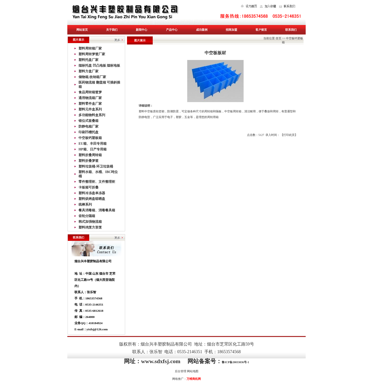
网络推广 (178, 379)
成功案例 (201, 29)
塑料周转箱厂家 (90, 48)
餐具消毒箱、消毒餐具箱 (97, 210)
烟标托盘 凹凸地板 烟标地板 (99, 65)
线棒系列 (85, 204)
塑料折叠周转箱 (90, 155)
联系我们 (291, 29)
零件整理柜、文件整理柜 (97, 181)
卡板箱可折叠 (88, 187)
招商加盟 (231, 29)
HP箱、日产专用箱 (92, 149)
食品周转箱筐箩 (90, 92)
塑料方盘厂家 (88, 71)
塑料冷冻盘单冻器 (92, 193)
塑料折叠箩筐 (88, 161)
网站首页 (82, 29)
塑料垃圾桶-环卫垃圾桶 (96, 166)
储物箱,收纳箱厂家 (92, 77)
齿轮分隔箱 (87, 216)
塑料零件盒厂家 (90, 103)
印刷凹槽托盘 (88, 132)
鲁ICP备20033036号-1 (235, 362)
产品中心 (171, 29)
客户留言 (261, 29)
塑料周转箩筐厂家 (92, 54)
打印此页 (289, 135)
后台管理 (180, 371)
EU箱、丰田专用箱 (92, 143)
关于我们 (112, 29)
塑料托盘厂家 (88, 60)
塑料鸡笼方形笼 (90, 227)
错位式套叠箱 (88, 121)
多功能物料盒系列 (92, 115)
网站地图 (192, 371)
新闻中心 (141, 29)
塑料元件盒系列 (90, 109)
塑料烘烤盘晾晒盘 (92, 199)
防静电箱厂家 (88, 126)
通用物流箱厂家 (90, 98)
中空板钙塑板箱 (90, 138)
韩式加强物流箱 (90, 221)
